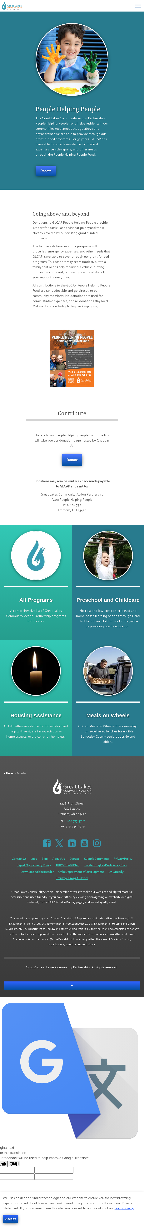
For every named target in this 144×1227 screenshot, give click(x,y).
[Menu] (138, 6)
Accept (10, 1219)
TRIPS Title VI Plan (67, 865)
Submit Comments (96, 859)
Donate (45, 171)
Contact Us (19, 859)
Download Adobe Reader (37, 872)
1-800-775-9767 (74, 821)
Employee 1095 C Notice (72, 878)
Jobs (34, 859)
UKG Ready (115, 872)
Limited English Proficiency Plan (105, 865)
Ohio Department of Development (81, 872)
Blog (45, 859)
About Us (58, 859)
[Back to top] (72, 985)
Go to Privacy (124, 1208)
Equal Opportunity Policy (34, 865)
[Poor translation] (14, 1164)
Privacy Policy (123, 859)
